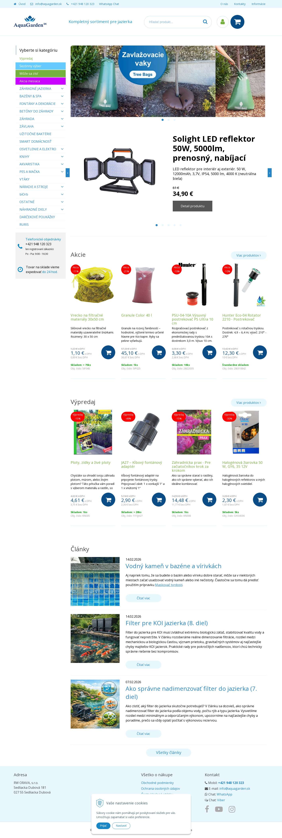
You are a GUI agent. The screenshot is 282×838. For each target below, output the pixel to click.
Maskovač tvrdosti (168, 585)
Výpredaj (26, 58)
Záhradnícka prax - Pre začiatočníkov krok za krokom (191, 466)
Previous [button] (68, 172)
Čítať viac (143, 598)
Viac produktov (248, 255)
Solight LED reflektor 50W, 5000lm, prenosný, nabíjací (214, 148)
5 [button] (180, 225)
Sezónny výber (30, 66)
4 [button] (175, 225)
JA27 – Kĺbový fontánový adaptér (141, 464)
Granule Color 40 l (136, 315)
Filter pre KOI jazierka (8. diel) (167, 623)
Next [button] (270, 172)
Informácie (258, 4)
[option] (169, 81)
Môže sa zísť (29, 73)
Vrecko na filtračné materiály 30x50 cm (87, 317)
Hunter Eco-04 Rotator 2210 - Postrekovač (241, 317)
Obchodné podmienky (157, 783)
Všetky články (168, 752)
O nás (224, 4)
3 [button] (175, 120)
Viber (221, 800)
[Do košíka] (108, 352)
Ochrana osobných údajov (160, 788)
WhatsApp (224, 794)
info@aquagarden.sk (48, 4)
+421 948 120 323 (82, 4)
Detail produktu (192, 206)
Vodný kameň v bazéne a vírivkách (174, 566)
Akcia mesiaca (30, 81)
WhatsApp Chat (109, 4)
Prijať (103, 825)
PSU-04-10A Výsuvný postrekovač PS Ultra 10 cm (192, 319)
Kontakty (240, 4)
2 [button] (169, 120)
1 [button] (163, 120)
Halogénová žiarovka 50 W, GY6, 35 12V (242, 464)
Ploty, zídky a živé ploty (90, 462)
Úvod (22, 4)
